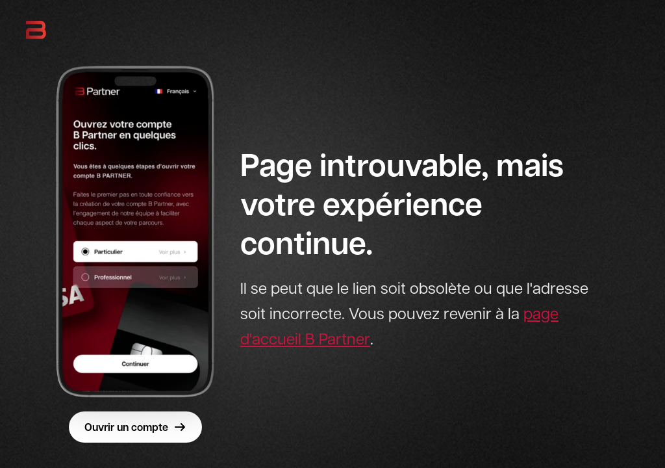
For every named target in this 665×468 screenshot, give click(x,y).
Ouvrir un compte (135, 427)
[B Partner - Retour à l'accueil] (36, 30)
